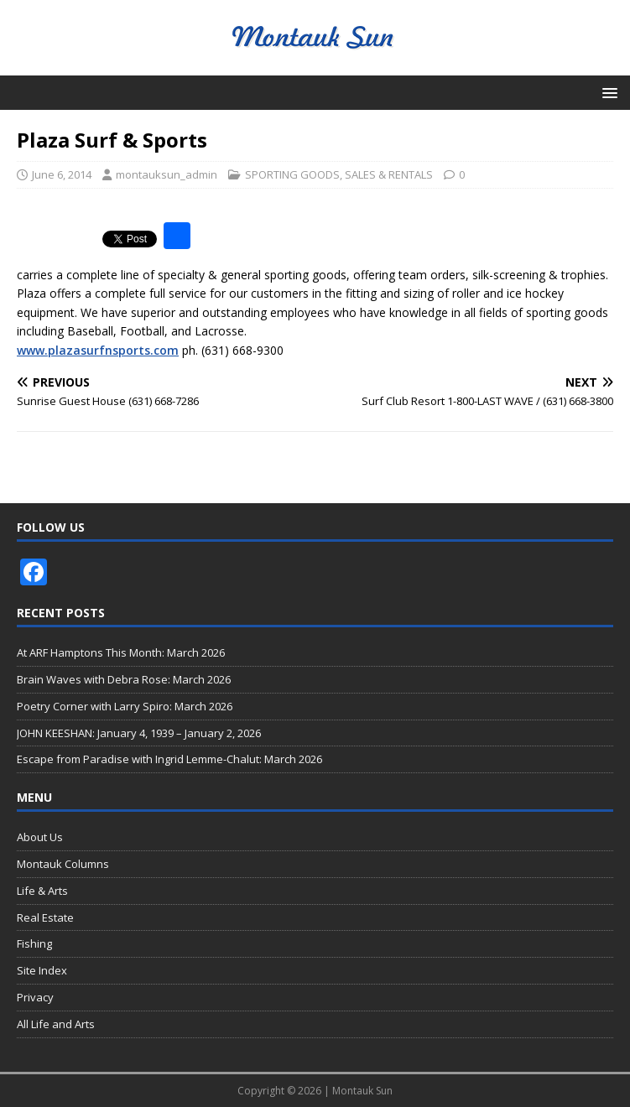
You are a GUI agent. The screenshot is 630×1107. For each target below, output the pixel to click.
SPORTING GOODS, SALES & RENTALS (339, 174)
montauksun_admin (166, 174)
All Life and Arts (56, 1024)
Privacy (35, 997)
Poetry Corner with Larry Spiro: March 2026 (124, 706)
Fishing (34, 943)
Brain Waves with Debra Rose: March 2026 (124, 679)
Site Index (42, 970)
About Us (40, 837)
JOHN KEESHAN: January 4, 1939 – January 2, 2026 (139, 733)
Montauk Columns (63, 863)
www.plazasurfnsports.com (98, 350)
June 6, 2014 (61, 174)
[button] (607, 92)
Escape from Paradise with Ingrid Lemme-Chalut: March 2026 (169, 759)
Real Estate (45, 917)
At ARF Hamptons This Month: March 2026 (121, 652)
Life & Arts (42, 890)
